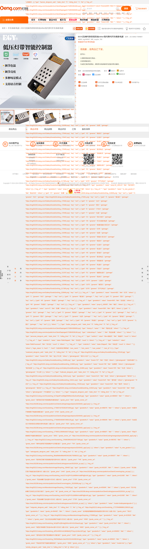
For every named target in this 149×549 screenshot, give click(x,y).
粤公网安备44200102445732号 (68, 183)
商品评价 (62, 129)
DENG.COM (86, 185)
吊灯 (105, 13)
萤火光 (111, 13)
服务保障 (86, 129)
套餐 (95, 13)
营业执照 (114, 183)
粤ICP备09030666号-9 (49, 183)
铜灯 (123, 13)
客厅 (128, 13)
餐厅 (90, 13)
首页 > (4, 28)
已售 (74, 129)
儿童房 (117, 13)
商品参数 (48, 129)
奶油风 (85, 13)
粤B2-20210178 (140, 183)
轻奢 (100, 13)
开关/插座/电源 (13, 28)
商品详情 (34, 129)
